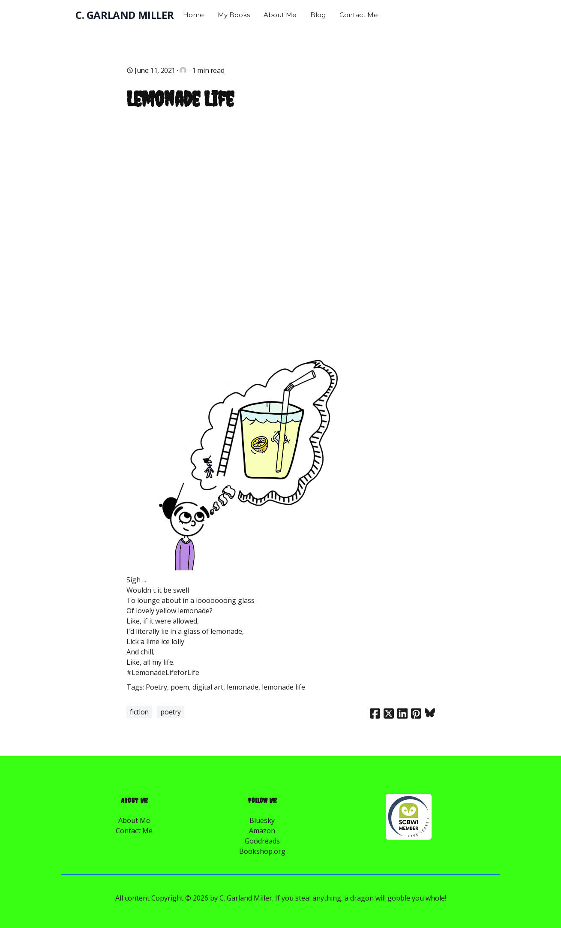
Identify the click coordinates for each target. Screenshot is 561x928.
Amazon (262, 830)
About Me (134, 820)
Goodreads (262, 841)
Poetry (170, 712)
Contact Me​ (134, 830)
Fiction (139, 712)
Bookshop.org (262, 851)
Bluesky (262, 820)
